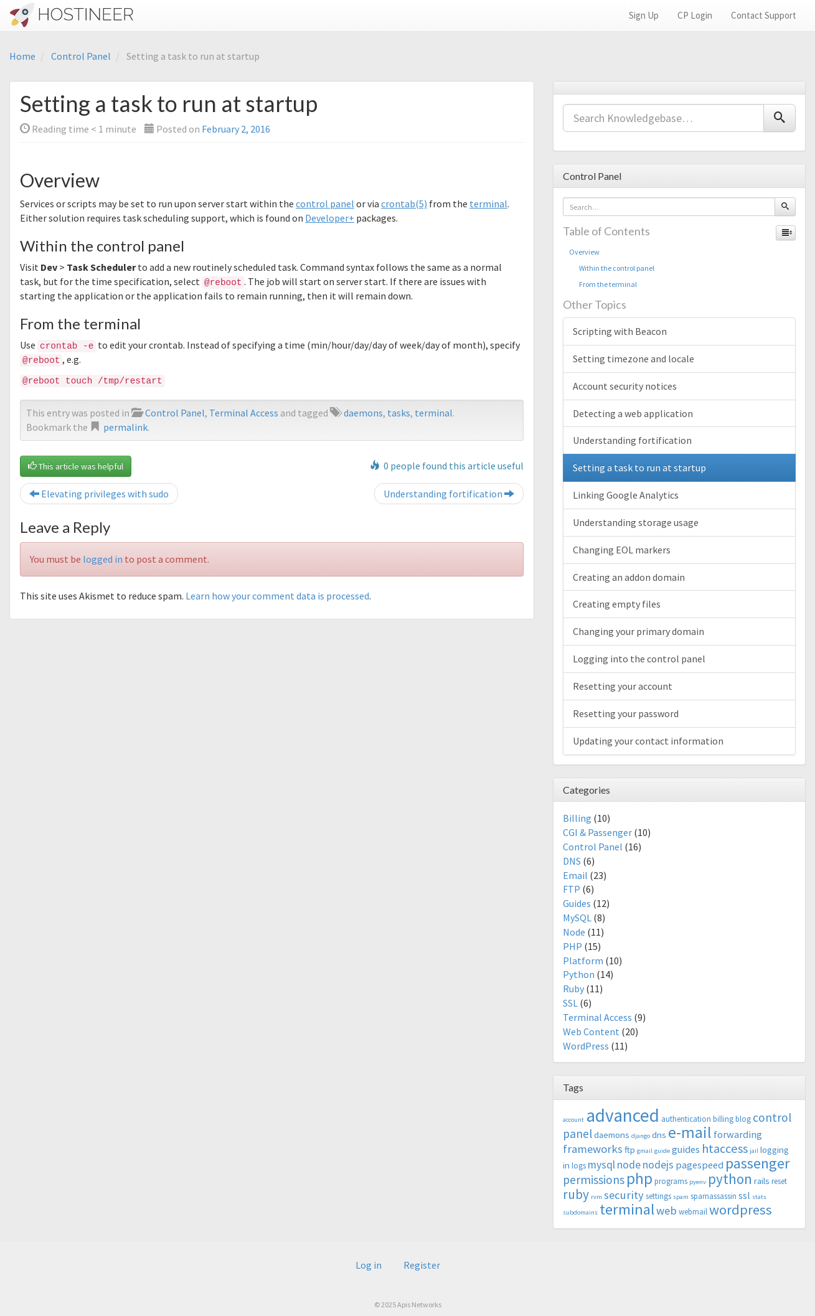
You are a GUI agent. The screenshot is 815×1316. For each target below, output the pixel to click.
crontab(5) (404, 203)
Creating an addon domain (629, 577)
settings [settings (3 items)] (658, 1196)
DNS (572, 861)
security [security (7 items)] (624, 1195)
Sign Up (644, 15)
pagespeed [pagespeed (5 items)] (699, 1165)
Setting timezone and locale (633, 358)
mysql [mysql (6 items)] (601, 1165)
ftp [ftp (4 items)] (629, 1149)
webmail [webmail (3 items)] (693, 1211)
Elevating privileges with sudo (99, 493)
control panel (325, 203)
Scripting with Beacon (620, 331)
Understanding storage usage (636, 522)
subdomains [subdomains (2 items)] (580, 1212)
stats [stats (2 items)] (759, 1197)
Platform (583, 960)
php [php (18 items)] (639, 1178)
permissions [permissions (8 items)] (593, 1179)
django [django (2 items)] (640, 1136)
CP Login (694, 15)
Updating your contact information (648, 741)
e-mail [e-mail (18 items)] (690, 1132)
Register (421, 1265)
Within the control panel (611, 268)
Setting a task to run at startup (639, 467)
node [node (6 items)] (629, 1165)
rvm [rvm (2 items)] (596, 1197)
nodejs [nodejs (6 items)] (658, 1165)
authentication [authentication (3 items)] (686, 1119)
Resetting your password (626, 713)
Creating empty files (617, 604)
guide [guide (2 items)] (662, 1151)
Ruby (573, 988)
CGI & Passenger (597, 832)
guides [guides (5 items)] (686, 1149)
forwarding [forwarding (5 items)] (738, 1134)
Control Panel (81, 56)
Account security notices (625, 386)
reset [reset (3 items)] (779, 1181)
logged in (103, 559)
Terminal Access (243, 413)
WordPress (586, 1046)
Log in (369, 1265)
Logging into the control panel (639, 658)
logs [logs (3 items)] (579, 1165)
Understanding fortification (449, 493)
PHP (572, 946)
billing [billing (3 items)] (723, 1119)
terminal (488, 203)
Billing (577, 818)
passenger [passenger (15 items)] (757, 1163)
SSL (570, 1003)
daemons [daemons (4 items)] (611, 1134)
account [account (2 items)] (573, 1120)
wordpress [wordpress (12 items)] (740, 1209)
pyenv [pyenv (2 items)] (697, 1182)
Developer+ (329, 218)
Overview (584, 251)
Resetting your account (622, 686)
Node (574, 932)
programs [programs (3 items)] (670, 1181)
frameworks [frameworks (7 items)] (593, 1149)
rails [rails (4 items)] (762, 1181)
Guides (577, 903)
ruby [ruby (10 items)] (576, 1194)
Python (579, 974)
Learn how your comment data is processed (277, 596)
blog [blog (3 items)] (743, 1119)
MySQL (577, 917)
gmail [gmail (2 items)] (644, 1151)
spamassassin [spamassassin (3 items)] (713, 1196)
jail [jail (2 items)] (754, 1151)
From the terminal (603, 284)
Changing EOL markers (622, 549)
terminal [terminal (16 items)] (627, 1209)
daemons (363, 413)
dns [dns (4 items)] (659, 1134)
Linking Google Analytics (626, 495)
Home (22, 56)
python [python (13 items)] (730, 1179)
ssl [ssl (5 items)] (744, 1195)
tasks (398, 413)
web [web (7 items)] (666, 1210)
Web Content (591, 1031)
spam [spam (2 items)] (681, 1197)
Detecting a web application (633, 413)
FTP (571, 889)
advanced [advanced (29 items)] (622, 1115)
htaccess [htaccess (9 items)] (725, 1148)
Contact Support (763, 15)
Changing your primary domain (638, 631)
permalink (125, 427)
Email (575, 875)
